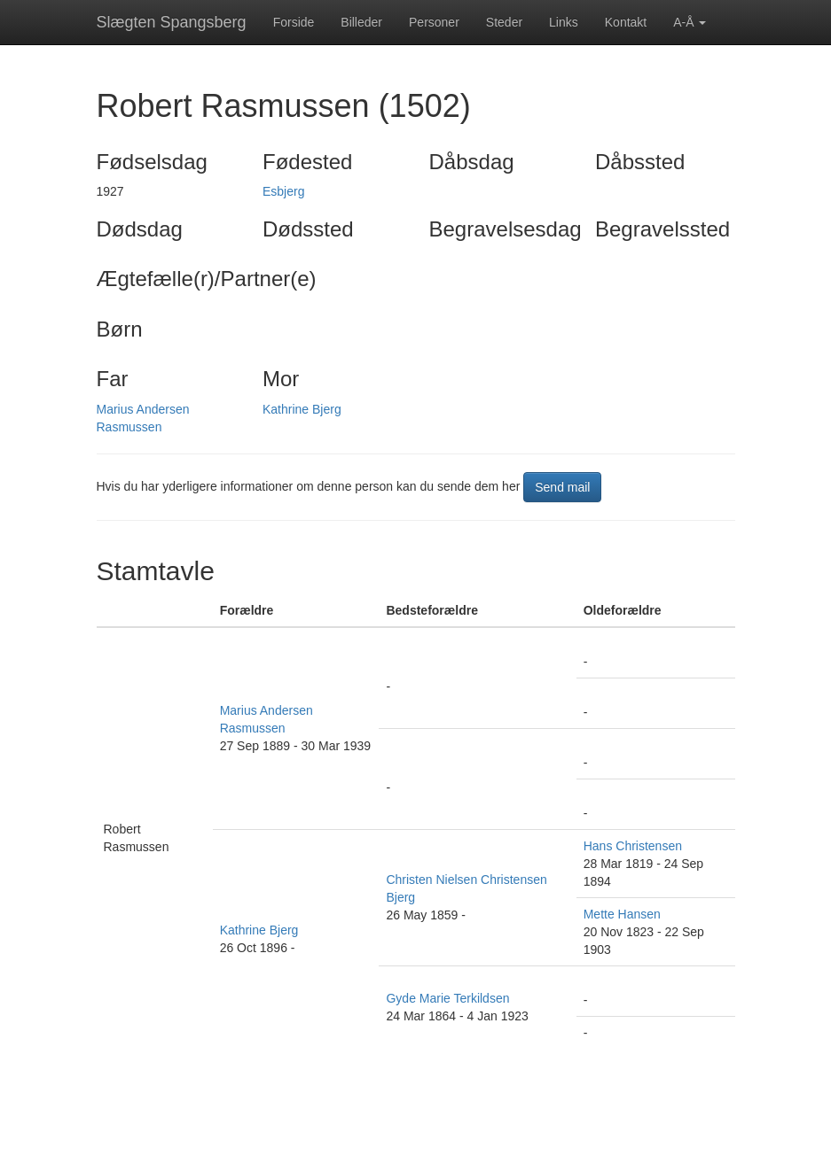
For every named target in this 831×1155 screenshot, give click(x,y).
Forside (294, 22)
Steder (504, 22)
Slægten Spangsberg (172, 22)
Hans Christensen (633, 846)
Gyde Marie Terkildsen (447, 998)
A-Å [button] (689, 22)
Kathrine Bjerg (302, 409)
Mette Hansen (622, 914)
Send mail (562, 487)
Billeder (361, 22)
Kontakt (626, 22)
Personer (434, 22)
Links (563, 22)
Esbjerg (283, 191)
